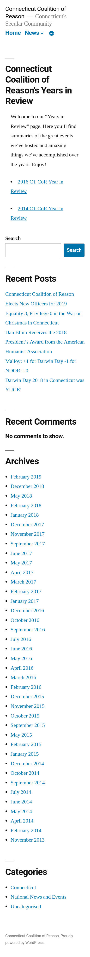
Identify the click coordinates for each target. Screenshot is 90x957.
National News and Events (38, 897)
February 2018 (26, 505)
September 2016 (28, 629)
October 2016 (25, 620)
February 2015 (26, 744)
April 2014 (22, 820)
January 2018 (25, 515)
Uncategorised (26, 906)
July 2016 (21, 639)
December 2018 (27, 486)
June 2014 (21, 801)
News (32, 32)
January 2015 (25, 754)
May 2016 (21, 658)
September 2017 (28, 543)
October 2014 (25, 773)
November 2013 (28, 840)
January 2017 (25, 601)
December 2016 (27, 610)
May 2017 (21, 562)
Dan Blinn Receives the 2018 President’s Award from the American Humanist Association (45, 342)
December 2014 (27, 763)
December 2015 (27, 696)
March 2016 (23, 677)
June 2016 (21, 648)
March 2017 (23, 581)
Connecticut (23, 887)
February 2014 (26, 830)
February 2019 (26, 476)
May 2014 (21, 811)
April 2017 (22, 572)
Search (13, 238)
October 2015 (25, 715)
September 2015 (28, 725)
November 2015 (28, 706)
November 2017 (28, 534)
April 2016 (22, 668)
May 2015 (21, 735)
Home (13, 32)
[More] (51, 34)
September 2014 (28, 782)
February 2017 (26, 591)
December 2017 (27, 524)
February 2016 (26, 687)
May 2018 (21, 496)
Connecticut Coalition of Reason (32, 936)
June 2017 (21, 553)
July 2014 (21, 792)
